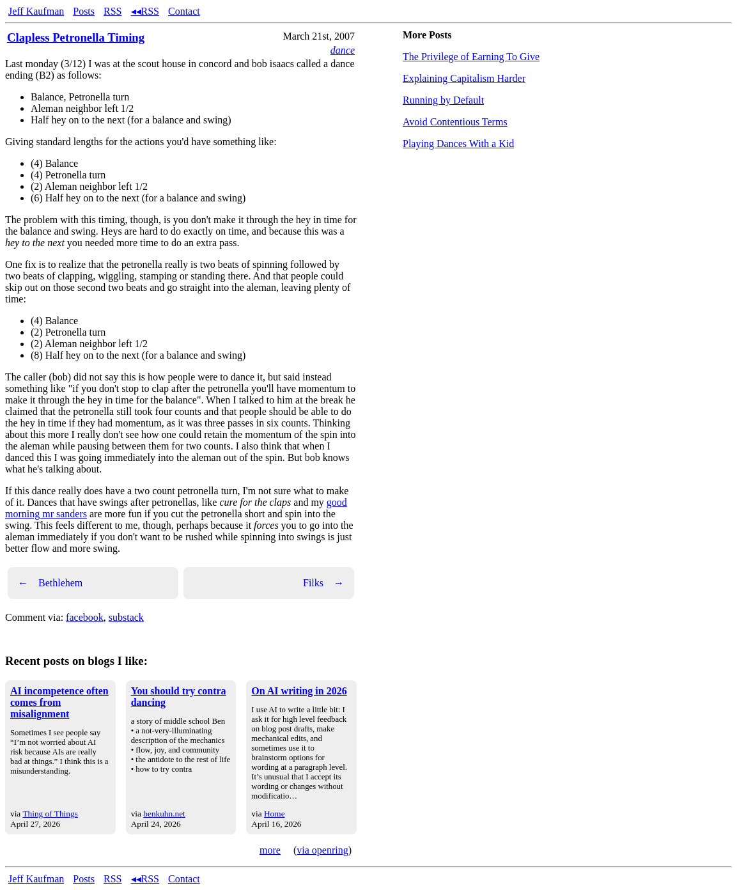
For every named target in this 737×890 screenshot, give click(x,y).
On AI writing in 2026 (298, 690)
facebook (85, 617)
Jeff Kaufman (36, 11)
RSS (112, 11)
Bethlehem (50, 583)
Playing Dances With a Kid (458, 143)
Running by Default (443, 100)
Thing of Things (49, 813)
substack (126, 617)
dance (342, 50)
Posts (84, 11)
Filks (323, 583)
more (270, 850)
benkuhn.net (164, 813)
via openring (322, 850)
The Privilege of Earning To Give (471, 56)
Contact (184, 11)
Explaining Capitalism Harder (464, 78)
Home (274, 813)
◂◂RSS (145, 11)
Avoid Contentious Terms (455, 121)
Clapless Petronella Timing (75, 37)
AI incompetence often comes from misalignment (59, 702)
